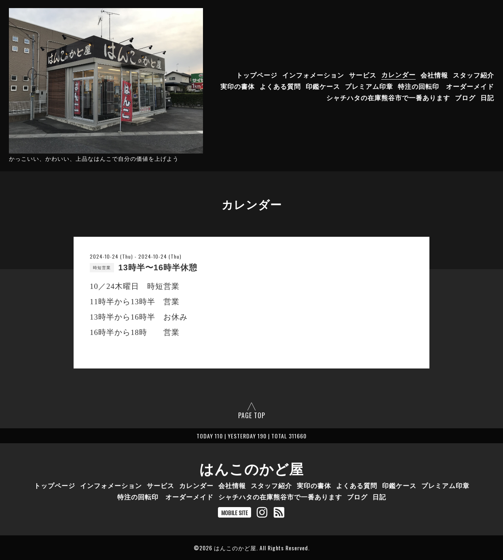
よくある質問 (280, 86)
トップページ (256, 74)
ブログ (465, 97)
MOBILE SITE (234, 512)
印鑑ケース (323, 86)
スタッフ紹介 (473, 74)
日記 (487, 97)
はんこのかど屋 (251, 467)
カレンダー (398, 74)
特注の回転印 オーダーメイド (446, 86)
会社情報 (434, 74)
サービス (362, 74)
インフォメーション (313, 74)
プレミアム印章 (369, 86)
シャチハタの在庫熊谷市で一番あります (388, 97)
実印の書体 (237, 86)
